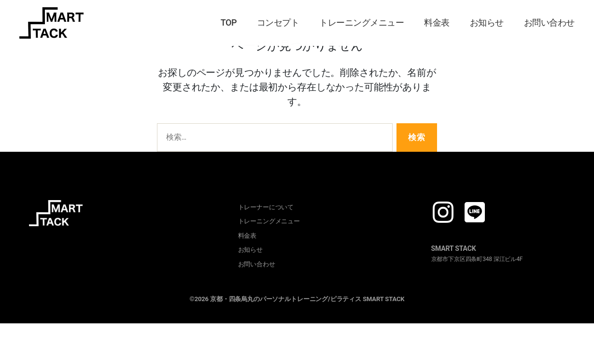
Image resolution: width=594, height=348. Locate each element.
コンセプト (278, 22)
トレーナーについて (266, 207)
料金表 (437, 22)
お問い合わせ (549, 22)
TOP (229, 22)
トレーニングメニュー (361, 22)
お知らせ (487, 22)
